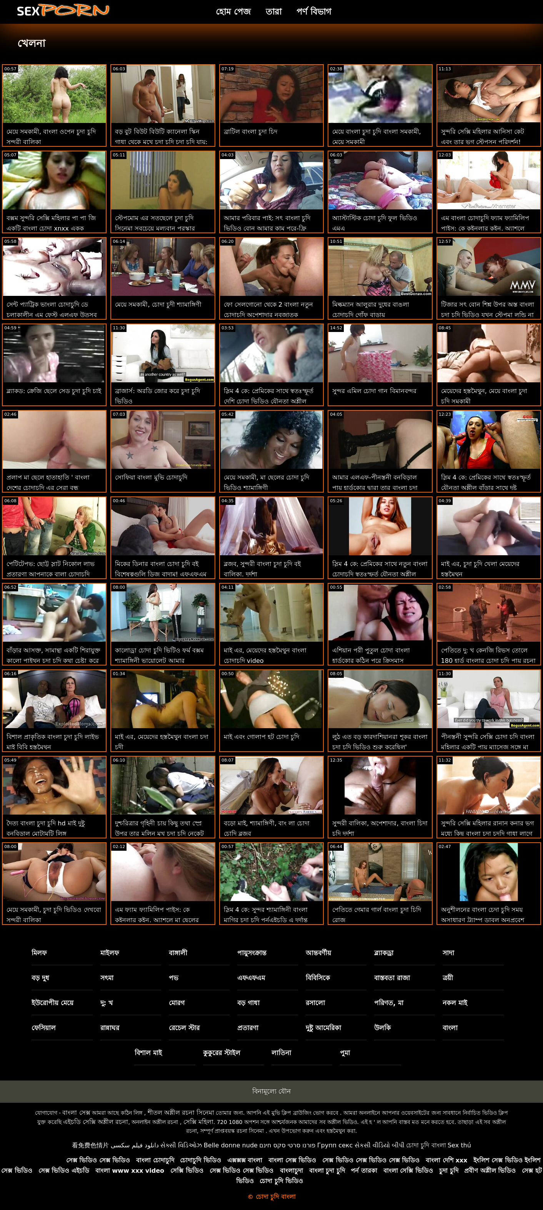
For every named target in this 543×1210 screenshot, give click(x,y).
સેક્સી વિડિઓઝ (181, 1145)
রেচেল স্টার (184, 1028)
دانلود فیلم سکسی (135, 1145)
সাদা (448, 953)
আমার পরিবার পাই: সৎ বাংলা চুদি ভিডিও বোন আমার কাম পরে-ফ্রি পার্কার (267, 228)
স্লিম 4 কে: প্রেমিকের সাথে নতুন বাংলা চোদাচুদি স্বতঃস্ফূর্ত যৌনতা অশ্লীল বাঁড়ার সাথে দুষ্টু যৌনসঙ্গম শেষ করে (380, 574)
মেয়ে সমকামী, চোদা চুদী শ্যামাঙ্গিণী (158, 304)
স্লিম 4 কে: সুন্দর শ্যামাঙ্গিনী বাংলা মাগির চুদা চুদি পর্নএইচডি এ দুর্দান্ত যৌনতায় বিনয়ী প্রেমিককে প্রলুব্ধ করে (269, 920)
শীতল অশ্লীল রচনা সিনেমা (181, 1112)
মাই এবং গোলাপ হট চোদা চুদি (261, 736)
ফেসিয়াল (44, 1028)
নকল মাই (455, 1003)
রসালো (315, 1003)
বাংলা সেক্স (76, 1112)
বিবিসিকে (318, 978)
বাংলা (450, 1028)
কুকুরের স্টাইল (221, 1053)
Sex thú (459, 1145)
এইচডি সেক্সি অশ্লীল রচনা (95, 1121)
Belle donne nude (231, 1145)
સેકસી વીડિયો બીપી (380, 1145)
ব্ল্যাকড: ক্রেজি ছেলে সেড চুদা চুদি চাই (54, 391)
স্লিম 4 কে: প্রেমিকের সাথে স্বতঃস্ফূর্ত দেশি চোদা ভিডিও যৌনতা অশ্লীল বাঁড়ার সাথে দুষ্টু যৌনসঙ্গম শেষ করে (268, 401)
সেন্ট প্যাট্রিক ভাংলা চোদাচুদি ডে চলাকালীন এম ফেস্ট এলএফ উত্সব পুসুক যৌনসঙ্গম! (52, 315)
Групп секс (335, 1145)
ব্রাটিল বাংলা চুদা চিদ (250, 131)
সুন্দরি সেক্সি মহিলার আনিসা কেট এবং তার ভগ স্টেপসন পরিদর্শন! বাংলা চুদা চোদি (482, 142)
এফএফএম (251, 978)
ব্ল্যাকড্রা (383, 953)
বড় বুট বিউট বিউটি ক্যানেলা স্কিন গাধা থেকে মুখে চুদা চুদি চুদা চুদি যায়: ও (161, 142)
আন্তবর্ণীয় (318, 953)
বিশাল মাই (148, 1053)
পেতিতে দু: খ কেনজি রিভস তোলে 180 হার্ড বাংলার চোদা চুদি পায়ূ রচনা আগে (488, 661)
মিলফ (39, 953)
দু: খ (106, 1003)
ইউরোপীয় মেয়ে (52, 1003)
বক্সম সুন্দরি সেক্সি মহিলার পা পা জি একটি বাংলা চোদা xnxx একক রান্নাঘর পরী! (51, 228)
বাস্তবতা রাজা (392, 978)
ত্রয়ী (448, 978)
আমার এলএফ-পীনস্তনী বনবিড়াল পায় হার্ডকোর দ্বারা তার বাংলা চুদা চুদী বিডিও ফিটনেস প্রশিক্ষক (374, 488)
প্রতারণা (247, 1028)
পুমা (345, 1053)
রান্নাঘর (109, 1028)
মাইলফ (109, 953)
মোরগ (177, 1003)
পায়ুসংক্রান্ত (252, 953)
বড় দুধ (40, 978)
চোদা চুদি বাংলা (426, 1145)
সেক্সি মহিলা (198, 1121)
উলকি (382, 1028)
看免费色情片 (90, 1145)
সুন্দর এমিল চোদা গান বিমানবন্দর (374, 391)
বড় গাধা (248, 1003)
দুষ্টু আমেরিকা (323, 1028)
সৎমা (106, 978)
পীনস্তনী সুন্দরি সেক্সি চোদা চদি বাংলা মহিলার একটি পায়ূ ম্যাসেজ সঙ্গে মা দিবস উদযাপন (488, 747)
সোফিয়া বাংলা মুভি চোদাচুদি (151, 477)
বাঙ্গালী (178, 953)
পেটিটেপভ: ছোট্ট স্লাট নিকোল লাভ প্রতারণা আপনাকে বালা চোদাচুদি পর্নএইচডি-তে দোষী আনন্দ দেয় (51, 574)
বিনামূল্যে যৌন (271, 1091)
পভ (173, 978)
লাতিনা (281, 1053)
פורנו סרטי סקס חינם (287, 1145)
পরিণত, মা (388, 1003)
